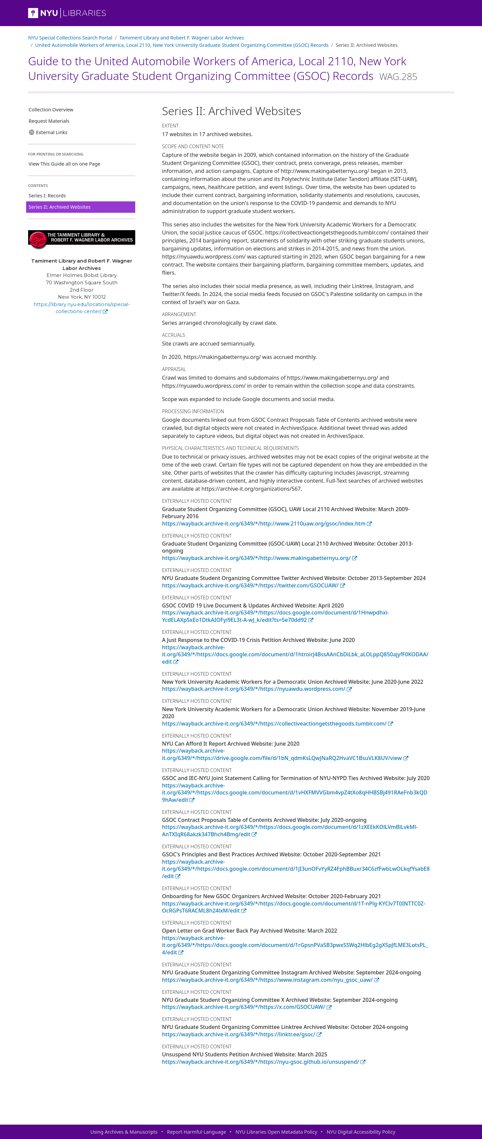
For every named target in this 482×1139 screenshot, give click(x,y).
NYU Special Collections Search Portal (70, 37)
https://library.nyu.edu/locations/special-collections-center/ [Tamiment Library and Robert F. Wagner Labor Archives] (81, 308)
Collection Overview (51, 109)
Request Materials (49, 121)
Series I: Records (47, 195)
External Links (48, 132)
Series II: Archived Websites (60, 207)
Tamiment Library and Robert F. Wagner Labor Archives (181, 37)
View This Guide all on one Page (64, 164)
